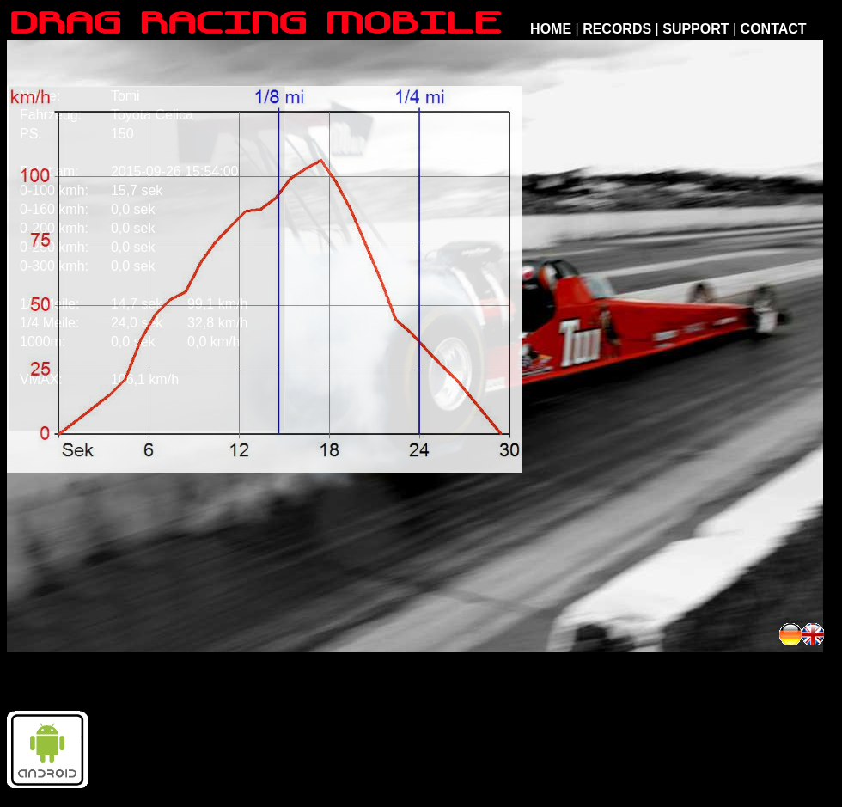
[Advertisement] (638, 634)
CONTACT (774, 28)
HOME (550, 28)
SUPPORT (695, 28)
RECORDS (617, 28)
